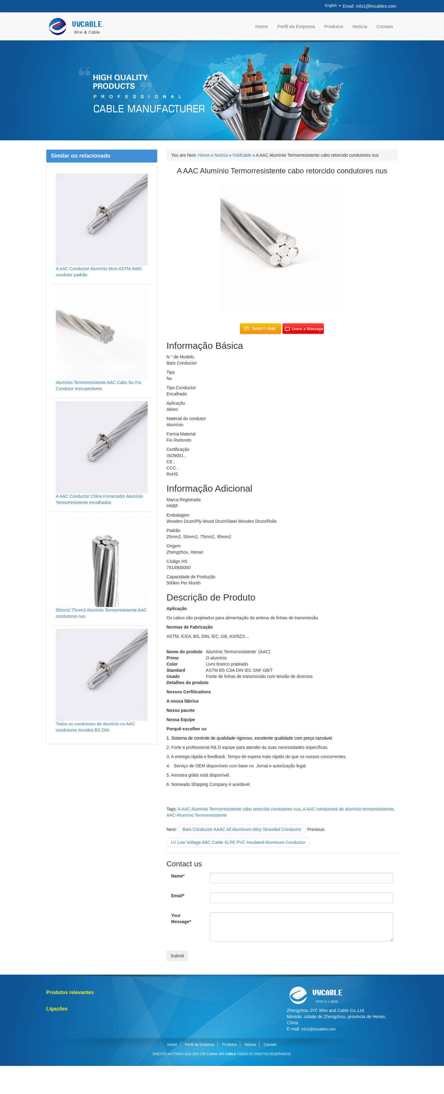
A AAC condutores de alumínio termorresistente (348, 809)
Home (261, 26)
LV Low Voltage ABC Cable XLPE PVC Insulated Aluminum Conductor (238, 842)
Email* (177, 895)
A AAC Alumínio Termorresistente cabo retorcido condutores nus (239, 809)
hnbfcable (242, 155)
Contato (384, 26)
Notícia (359, 26)
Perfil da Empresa (296, 26)
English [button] (333, 5)
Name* (178, 875)
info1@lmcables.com (376, 6)
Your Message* (181, 918)
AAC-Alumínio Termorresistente (196, 815)
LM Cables (209, 1054)
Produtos (333, 26)
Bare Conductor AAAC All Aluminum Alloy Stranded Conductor (242, 829)
